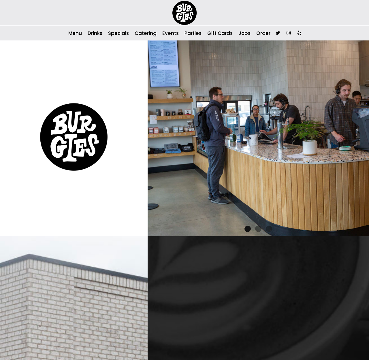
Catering (146, 33)
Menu (75, 33)
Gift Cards (220, 33)
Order (263, 33)
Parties (193, 33)
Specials (118, 33)
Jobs (244, 33)
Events (170, 33)
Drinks (95, 33)
